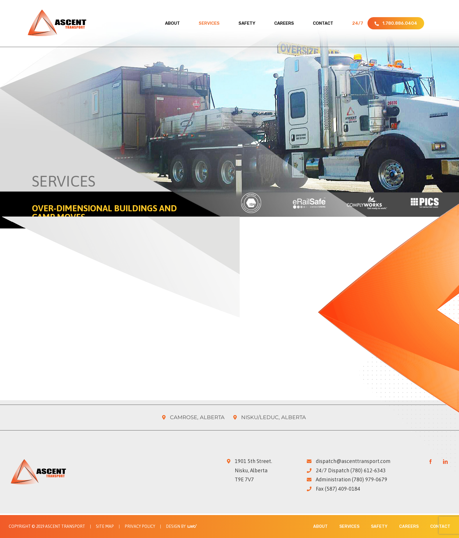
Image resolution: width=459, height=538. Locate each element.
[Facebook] (430, 461)
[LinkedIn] (445, 461)
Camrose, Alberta (197, 417)
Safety (379, 526)
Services (349, 526)
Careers (409, 526)
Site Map (105, 526)
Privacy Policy (140, 526)
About (320, 526)
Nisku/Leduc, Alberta (273, 417)
